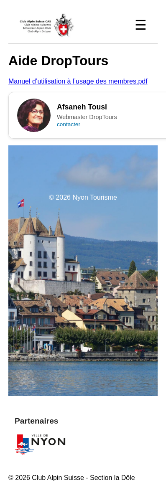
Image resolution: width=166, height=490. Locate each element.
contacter (68, 124)
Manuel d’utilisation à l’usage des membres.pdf (78, 81)
